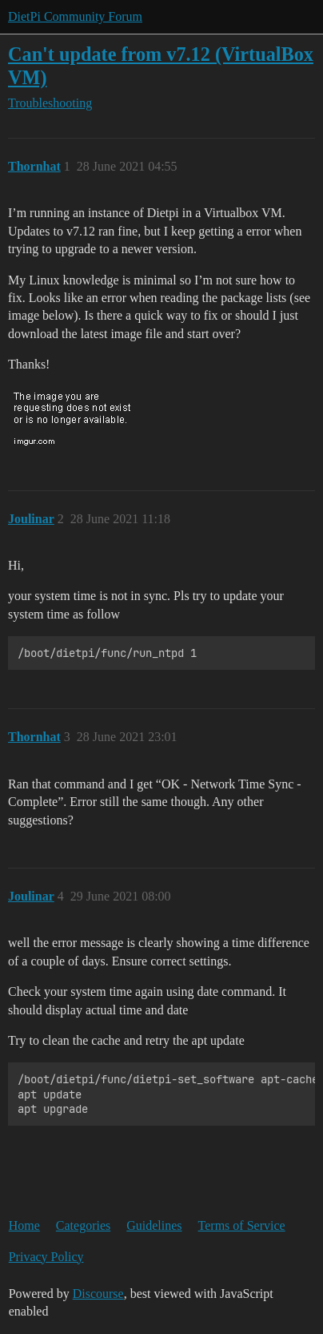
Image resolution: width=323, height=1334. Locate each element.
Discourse (98, 1293)
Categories (83, 1225)
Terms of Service (241, 1225)
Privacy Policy (46, 1256)
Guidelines (153, 1225)
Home (24, 1225)
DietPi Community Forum (75, 16)
